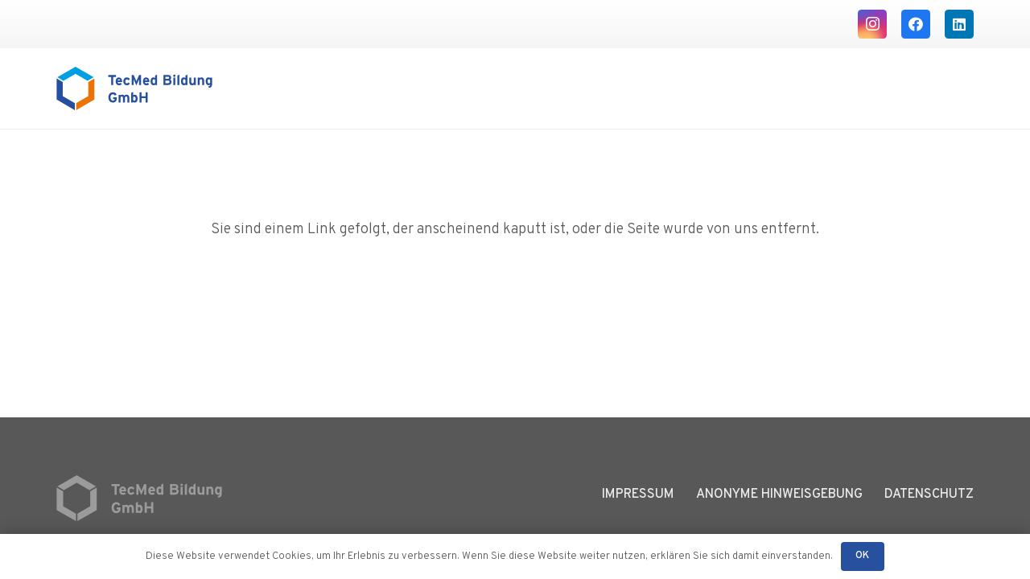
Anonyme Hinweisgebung (779, 495)
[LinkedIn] (959, 24)
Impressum (638, 495)
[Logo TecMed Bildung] (134, 88)
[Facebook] (915, 24)
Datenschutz (929, 495)
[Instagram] (872, 24)
